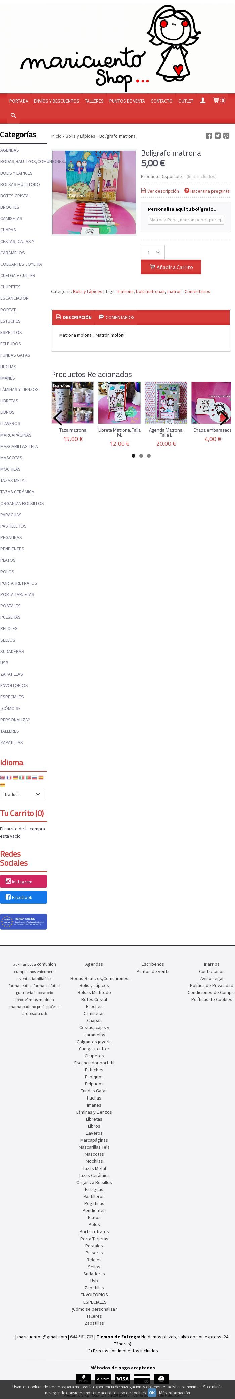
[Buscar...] (13, 116)
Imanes (7, 378)
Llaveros (10, 423)
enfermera (46, 971)
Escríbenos (153, 964)
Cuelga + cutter (17, 275)
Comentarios (197, 291)
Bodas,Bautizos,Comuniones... (23, 161)
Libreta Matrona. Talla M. (119, 432)
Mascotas (11, 458)
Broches (9, 207)
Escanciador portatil (14, 304)
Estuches (10, 321)
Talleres (94, 101)
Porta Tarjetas (17, 594)
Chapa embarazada (212, 430)
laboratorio (43, 992)
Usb (4, 663)
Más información (174, 1393)
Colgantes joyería (21, 264)
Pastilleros (13, 526)
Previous (57, 418)
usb (44, 1013)
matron (174, 291)
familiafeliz (41, 978)
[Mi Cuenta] (202, 101)
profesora (31, 1013)
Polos (7, 572)
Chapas (8, 230)
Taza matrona (72, 430)
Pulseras (10, 617)
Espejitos (11, 332)
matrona (125, 291)
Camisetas (11, 218)
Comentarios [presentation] (116, 317)
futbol (55, 985)
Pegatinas (11, 537)
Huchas (8, 366)
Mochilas (10, 469)
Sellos (7, 640)
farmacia (42, 985)
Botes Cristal (15, 196)
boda (31, 964)
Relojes (9, 628)
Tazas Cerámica (17, 492)
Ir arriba (212, 964)
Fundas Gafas (15, 355)
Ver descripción (159, 191)
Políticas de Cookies (211, 999)
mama (15, 1006)
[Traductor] (22, 794)
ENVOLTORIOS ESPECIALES (14, 691)
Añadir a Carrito (171, 267)
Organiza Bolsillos (22, 503)
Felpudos (10, 344)
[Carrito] (218, 101)
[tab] (73, 317)
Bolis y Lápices (16, 173)
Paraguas (11, 515)
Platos (8, 560)
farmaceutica (21, 985)
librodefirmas (26, 999)
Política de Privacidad (211, 985)
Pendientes (12, 549)
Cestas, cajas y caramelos (17, 247)
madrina (46, 999)
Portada (18, 101)
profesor (53, 1006)
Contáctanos (212, 971)
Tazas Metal (13, 480)
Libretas (9, 401)
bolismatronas (150, 291)
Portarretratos (18, 583)
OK (152, 1393)
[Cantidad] (153, 252)
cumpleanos (25, 971)
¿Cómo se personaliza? (15, 714)
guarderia (24, 992)
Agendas (9, 150)
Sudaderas (12, 651)
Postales (10, 606)
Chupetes (10, 287)
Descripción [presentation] (73, 317)
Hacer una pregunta (206, 191)
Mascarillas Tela (19, 446)
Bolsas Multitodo (20, 184)
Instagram (18, 882)
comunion (46, 964)
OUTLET (185, 101)
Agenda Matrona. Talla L (166, 432)
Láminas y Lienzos (19, 389)
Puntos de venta (127, 101)
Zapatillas (11, 674)
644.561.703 (81, 1337)
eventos (24, 978)
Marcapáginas (16, 435)
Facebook (18, 897)
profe (41, 1006)
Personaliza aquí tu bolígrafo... (183, 209)
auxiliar (19, 964)
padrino (29, 1006)
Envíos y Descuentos (56, 101)
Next (224, 418)
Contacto (162, 101)
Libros (7, 412)
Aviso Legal (211, 978)
